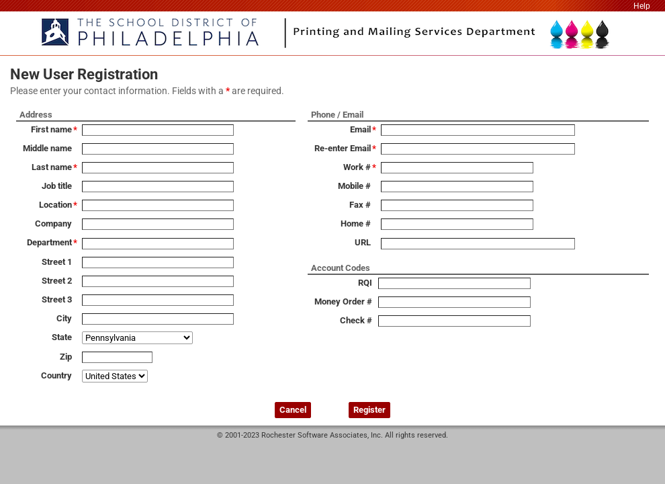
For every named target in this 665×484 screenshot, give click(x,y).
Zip (66, 357)
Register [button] (369, 410)
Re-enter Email (342, 148)
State (62, 337)
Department (49, 242)
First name (51, 129)
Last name (52, 167)
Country (56, 375)
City (64, 318)
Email (360, 129)
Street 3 (57, 299)
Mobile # (354, 186)
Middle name (47, 148)
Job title (57, 186)
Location (55, 205)
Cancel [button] (292, 410)
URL (363, 242)
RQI (365, 283)
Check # (356, 320)
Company (53, 223)
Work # (357, 167)
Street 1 (57, 262)
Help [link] (641, 6)
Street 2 (57, 281)
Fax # (360, 205)
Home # (356, 223)
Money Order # (343, 301)
